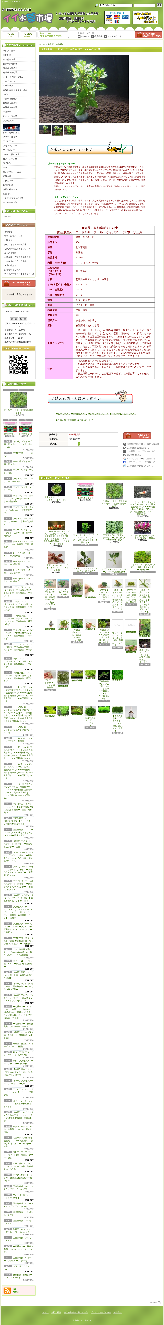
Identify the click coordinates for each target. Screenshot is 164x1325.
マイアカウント (115, 36)
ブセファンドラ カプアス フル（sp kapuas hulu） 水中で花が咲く (19, 499)
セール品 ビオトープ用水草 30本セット (18, 403)
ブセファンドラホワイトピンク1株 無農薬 (50, 679)
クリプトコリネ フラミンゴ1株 (63, 587)
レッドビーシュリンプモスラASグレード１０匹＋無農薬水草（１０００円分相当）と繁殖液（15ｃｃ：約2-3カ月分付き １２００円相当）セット (143, 499)
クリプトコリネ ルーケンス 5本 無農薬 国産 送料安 (18, 544)
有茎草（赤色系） (11, 72)
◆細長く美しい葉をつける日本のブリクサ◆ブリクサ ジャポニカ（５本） (77, 710)
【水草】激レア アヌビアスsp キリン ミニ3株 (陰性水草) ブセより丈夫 (18, 1072)
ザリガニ (7, 167)
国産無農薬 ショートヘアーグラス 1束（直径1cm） (77, 676)
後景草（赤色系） (11, 103)
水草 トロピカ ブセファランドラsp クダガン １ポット (50, 624)
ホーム (10, 34)
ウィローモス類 (10, 202)
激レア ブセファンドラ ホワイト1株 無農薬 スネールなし (18, 1155)
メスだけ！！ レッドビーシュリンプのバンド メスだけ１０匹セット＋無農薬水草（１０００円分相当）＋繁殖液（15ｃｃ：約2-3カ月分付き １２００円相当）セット (19, 714)
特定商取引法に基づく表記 (76, 1312)
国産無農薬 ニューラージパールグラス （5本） (91, 674)
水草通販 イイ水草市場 (82, 1320)
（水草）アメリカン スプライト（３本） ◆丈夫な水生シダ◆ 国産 (18, 844)
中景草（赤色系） (11, 107)
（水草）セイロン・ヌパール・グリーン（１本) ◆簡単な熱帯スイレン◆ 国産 (18, 898)
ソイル (6, 94)
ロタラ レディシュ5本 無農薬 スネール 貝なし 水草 (19, 1129)
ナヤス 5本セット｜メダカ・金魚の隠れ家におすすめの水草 (18, 1178)
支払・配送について (28, 34)
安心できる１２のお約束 (15, 244)
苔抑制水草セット (10, 428)
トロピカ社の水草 (11, 154)
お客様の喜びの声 (12, 270)
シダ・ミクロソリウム (13, 77)
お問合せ (53, 34)
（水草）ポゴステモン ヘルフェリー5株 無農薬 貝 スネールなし (104, 631)
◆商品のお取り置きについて (123, 414)
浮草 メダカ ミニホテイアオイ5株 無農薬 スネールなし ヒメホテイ (145, 628)
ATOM (16, 1292)
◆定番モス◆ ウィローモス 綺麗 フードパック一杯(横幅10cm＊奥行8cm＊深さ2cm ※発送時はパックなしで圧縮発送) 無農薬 (18, 1012)
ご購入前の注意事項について (17, 249)
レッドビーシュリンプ (13, 129)
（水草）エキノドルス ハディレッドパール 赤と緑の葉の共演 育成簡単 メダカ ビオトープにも (118, 595)
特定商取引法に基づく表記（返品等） (144, 444)
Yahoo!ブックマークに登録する (141, 458)
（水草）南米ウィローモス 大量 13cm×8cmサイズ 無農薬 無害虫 (131, 591)
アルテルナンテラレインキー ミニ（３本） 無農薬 (143, 530)
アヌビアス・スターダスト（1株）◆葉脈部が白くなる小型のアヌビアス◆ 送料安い (19, 941)
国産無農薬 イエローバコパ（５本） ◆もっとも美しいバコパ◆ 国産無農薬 (18, 821)
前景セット (8, 194)
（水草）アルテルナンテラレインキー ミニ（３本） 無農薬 (57, 561)
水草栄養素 (8, 85)
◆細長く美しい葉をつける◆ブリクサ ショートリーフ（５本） (63, 711)
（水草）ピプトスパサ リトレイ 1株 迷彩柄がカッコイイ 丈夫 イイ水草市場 (50, 593)
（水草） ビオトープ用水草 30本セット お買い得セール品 (18, 444)
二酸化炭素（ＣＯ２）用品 (15, 90)
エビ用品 (7, 55)
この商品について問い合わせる (141, 451)
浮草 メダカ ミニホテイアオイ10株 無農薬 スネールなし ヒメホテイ (131, 646)
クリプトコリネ (10, 137)
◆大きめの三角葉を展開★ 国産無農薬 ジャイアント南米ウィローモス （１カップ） (117, 675)
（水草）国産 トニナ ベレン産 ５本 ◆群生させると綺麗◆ (19, 975)
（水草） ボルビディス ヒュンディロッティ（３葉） (77, 630)
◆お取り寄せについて (98, 414)
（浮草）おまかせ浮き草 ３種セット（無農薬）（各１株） (18, 1035)
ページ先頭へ (155, 1302)
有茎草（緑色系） (11, 68)
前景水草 (7, 176)
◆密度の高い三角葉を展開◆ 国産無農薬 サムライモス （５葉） (104, 710)
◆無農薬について (79, 414)
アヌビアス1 (8, 120)
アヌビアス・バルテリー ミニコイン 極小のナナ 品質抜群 (18, 1092)
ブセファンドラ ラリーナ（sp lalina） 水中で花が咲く (18, 521)
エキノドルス (9, 81)
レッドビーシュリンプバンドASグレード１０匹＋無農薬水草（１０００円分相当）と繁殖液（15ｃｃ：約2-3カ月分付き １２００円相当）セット (56, 533)
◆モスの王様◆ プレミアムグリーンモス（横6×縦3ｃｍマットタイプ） (117, 719)
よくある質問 (10, 253)
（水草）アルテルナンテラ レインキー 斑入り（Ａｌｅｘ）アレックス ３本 (18, 998)
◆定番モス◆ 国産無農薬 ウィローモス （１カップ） (18, 1249)
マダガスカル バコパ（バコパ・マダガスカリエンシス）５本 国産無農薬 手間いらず (85, 532)
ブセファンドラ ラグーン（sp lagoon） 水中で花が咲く (18, 510)
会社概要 (8, 232)
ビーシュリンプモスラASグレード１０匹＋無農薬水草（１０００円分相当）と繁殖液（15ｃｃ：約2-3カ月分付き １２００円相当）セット (18, 752)
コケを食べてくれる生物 (15, 261)
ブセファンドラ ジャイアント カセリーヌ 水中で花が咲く (18, 533)
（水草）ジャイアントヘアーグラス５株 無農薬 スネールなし (90, 624)
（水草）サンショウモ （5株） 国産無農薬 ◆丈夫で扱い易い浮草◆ (19, 986)
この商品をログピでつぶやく (140, 466)
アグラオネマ (9, 150)
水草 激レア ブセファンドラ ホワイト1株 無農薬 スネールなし (19, 1166)
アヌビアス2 (8, 141)
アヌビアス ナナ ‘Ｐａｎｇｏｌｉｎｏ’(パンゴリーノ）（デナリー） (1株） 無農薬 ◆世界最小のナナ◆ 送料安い (18, 912)
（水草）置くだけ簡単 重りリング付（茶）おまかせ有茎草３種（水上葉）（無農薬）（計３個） (77, 588)
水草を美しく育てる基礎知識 (17, 257)
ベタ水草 (7, 112)
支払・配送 (56, 1312)
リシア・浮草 (9, 50)
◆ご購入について (85, 420)
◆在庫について (63, 414)
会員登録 (98, 36)
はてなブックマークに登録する (141, 462)
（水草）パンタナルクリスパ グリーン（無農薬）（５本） (63, 624)
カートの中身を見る (19, 283)
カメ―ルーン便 (10, 159)
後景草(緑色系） (10, 64)
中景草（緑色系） (11, 99)
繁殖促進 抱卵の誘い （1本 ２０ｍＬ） (131, 713)
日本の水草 (8, 185)
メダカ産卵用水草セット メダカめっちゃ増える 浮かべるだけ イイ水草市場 (18, 952)
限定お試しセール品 (12, 172)
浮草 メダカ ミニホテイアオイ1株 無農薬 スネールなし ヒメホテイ (131, 626)
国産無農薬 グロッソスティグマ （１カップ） (56, 492)
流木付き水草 (9, 59)
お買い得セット (10, 189)
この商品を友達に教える (138, 448)
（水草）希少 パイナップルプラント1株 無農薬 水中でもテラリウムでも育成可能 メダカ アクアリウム (144, 596)
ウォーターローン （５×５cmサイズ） (50, 711)
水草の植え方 (10, 265)
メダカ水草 (8, 180)
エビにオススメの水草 (13, 198)
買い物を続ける (134, 455)
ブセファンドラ (10, 146)
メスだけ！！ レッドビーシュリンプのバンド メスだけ (18, 730)
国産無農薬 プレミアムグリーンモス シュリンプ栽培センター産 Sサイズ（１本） (104, 685)
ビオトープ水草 (10, 116)
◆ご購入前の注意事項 (66, 420)
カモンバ (7, 216)
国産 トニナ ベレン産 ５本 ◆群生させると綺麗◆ (18, 964)
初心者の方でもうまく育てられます (19, 275)
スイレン (7, 163)
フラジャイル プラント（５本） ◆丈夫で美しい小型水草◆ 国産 (114, 531)
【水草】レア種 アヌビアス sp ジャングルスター (104, 590)
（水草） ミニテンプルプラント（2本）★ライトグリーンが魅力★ (143, 561)
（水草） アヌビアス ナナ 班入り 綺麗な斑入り (85, 561)
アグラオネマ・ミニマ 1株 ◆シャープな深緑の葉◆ (115, 562)
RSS (14, 1289)
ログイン (85, 36)
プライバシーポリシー (101, 1312)
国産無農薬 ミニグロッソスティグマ (91, 716)
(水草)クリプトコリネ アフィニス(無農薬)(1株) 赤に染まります (18, 1104)
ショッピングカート (148, 34)
